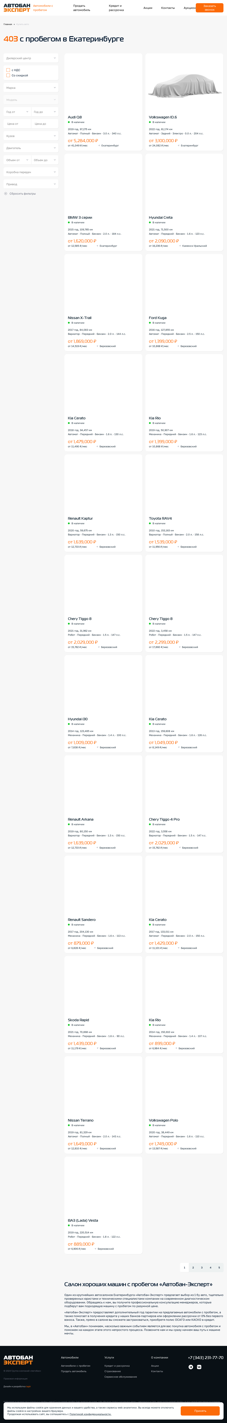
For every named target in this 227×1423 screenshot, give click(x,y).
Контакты (168, 8)
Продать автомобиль (73, 1371)
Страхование (112, 1371)
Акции (147, 8)
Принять (200, 1411)
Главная (8, 24)
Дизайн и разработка (17, 1386)
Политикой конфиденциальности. (90, 1414)
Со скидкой (20, 75)
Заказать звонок (209, 7)
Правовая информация (15, 1378)
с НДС (16, 70)
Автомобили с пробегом (75, 1365)
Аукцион (190, 8)
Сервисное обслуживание (120, 1376)
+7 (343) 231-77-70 (205, 1358)
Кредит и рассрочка (117, 1365)
